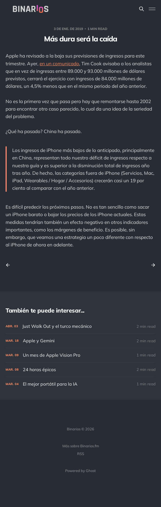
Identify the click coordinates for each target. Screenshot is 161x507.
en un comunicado (59, 63)
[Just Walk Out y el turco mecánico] (80, 326)
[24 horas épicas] (80, 370)
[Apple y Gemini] (80, 341)
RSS (80, 453)
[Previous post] (10, 265)
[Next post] (151, 265)
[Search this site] (141, 9)
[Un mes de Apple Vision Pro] (80, 355)
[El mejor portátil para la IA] (80, 384)
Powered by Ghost (80, 470)
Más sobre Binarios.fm (80, 446)
